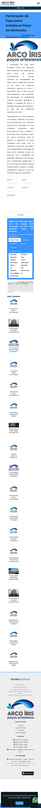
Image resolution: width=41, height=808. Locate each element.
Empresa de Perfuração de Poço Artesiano (19, 696)
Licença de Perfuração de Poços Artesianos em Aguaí (13, 519)
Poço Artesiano (19, 685)
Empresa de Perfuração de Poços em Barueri (14, 431)
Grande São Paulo (15, 251)
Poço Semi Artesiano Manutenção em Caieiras (14, 578)
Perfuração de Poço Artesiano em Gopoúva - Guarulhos (14, 601)
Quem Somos (21, 728)
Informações (21, 732)
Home (21, 725)
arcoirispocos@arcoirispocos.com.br (21, 750)
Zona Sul (23, 244)
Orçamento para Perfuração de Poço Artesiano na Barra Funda (14, 313)
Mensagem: (11, 195)
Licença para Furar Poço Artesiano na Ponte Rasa (14, 560)
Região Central (14, 240)
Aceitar (19, 803)
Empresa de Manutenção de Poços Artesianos (19, 692)
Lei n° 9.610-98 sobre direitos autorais (20, 291)
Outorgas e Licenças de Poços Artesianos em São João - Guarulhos (14, 417)
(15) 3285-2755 (21, 742)
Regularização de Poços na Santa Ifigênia (14, 664)
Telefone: (11, 187)
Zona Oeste (13, 244)
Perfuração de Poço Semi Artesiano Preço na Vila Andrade (14, 351)
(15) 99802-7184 (21, 747)
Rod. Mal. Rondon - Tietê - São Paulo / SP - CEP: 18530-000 (21, 760)
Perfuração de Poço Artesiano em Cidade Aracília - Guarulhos (14, 332)
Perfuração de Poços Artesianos (19, 689)
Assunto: (25, 187)
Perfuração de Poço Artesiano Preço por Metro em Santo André (13, 541)
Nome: (10, 180)
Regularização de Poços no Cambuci (14, 622)
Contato (21, 730)
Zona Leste (13, 247)
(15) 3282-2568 (21, 745)
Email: (24, 180)
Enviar (20, 215)
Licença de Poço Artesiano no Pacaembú (14, 394)
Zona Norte (26, 240)
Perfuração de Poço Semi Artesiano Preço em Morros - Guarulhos (14, 477)
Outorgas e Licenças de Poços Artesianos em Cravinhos (13, 645)
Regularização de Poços (19, 687)
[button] (38, 3)
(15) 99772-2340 (21, 740)
